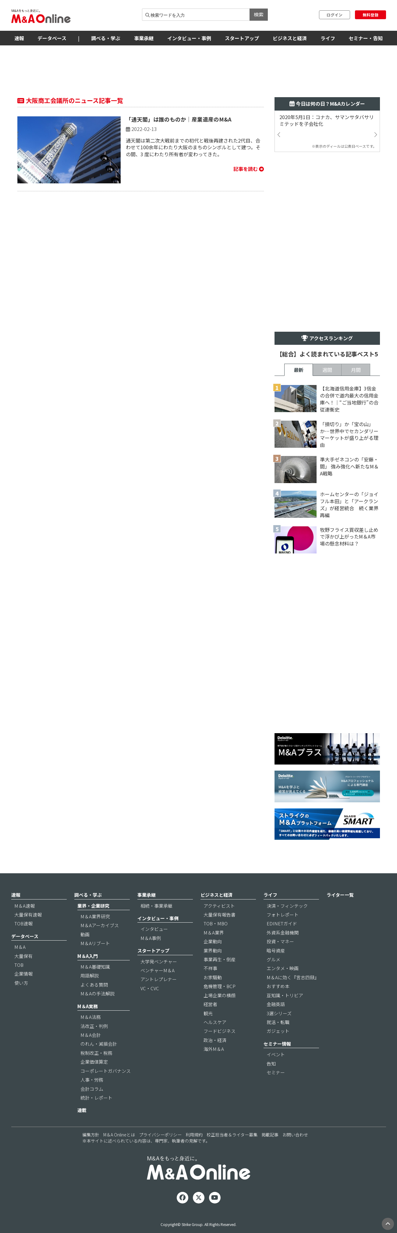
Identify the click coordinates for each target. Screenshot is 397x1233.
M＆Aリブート (95, 943)
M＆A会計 (90, 1035)
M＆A (20, 947)
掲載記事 (269, 1135)
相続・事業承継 (156, 906)
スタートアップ (242, 38)
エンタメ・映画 (283, 968)
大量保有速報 (28, 914)
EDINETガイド (282, 923)
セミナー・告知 (366, 38)
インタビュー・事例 (189, 38)
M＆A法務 (90, 1017)
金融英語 (276, 1004)
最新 (298, 369)
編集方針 (90, 1135)
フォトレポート (283, 914)
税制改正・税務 (96, 1053)
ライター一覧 (340, 895)
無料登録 (370, 15)
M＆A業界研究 (95, 916)
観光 (208, 1013)
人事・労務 (91, 1079)
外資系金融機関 (283, 932)
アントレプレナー (158, 979)
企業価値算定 (94, 1061)
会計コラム (91, 1089)
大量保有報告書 (220, 914)
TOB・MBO (216, 923)
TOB (18, 965)
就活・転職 (278, 1022)
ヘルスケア (215, 1022)
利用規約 (194, 1135)
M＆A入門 (87, 956)
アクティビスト (219, 906)
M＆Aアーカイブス (99, 925)
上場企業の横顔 (220, 995)
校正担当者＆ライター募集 (232, 1135)
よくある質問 (94, 984)
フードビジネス (220, 1031)
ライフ (328, 38)
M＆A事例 (150, 938)
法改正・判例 (94, 1026)
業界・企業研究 (93, 906)
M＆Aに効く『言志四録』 (293, 977)
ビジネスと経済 (290, 38)
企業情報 (23, 973)
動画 (85, 934)
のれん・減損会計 (98, 1043)
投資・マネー (280, 941)
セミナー (276, 1072)
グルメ (273, 959)
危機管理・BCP (220, 986)
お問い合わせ (295, 1135)
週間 (327, 369)
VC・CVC (149, 988)
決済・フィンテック (287, 906)
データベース (51, 38)
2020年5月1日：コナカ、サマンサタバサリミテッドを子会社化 (326, 121)
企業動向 (213, 941)
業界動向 (213, 950)
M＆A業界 (214, 932)
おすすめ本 (278, 986)
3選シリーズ (279, 1013)
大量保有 (23, 956)
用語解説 (89, 975)
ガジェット (278, 1031)
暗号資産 (276, 950)
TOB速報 (23, 923)
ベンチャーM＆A (157, 970)
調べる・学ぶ (105, 38)
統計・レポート (96, 1097)
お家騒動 (213, 977)
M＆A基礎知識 (95, 966)
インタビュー (154, 929)
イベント (276, 1054)
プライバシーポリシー (160, 1135)
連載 (82, 1110)
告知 (271, 1063)
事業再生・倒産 (220, 959)
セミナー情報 (277, 1043)
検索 (259, 14)
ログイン (334, 15)
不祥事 (210, 968)
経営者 (210, 1004)
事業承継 (144, 38)
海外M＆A (214, 1049)
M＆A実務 (87, 1006)
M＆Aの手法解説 (97, 993)
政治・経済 (215, 1040)
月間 (356, 369)
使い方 (21, 983)
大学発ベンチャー (158, 961)
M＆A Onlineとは (119, 1135)
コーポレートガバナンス (105, 1071)
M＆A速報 (24, 906)
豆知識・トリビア (285, 995)
